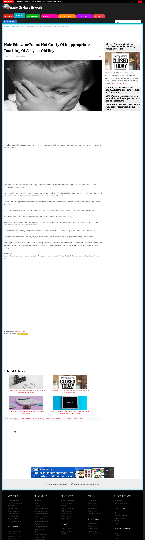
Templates (85, 17)
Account (11, 22)
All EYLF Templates (67, 480)
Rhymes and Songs (14, 516)
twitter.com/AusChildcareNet (58, 463)
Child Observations (67, 488)
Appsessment (122, 508)
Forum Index (92, 480)
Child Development (14, 490)
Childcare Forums (93, 485)
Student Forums (93, 488)
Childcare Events (66, 510)
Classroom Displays (40, 516)
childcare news (24, 333)
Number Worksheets (41, 493)
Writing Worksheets (40, 508)
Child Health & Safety (14, 501)
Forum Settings (119, 497)
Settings (119, 488)
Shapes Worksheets (40, 498)
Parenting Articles (13, 496)
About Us (29, 528)
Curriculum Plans (66, 493)
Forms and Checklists (68, 496)
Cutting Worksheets (40, 485)
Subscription (122, 475)
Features (117, 515)
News (20, 16)
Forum (100, 17)
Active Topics (92, 483)
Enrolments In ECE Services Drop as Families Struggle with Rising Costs (65, 392)
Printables (68, 17)
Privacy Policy (91, 528)
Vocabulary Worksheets (42, 501)
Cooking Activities (13, 518)
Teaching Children (13, 488)
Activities (50, 17)
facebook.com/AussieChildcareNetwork (87, 463)
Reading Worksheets (41, 506)
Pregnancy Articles (14, 498)
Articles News (92, 505)
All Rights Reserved (87, 534)
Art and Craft (12, 513)
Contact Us (115, 528)
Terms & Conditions (55, 528)
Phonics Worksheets (41, 503)
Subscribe (103, 528)
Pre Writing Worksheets (42, 488)
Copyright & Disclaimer (74, 528)
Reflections (64, 485)
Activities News (93, 508)
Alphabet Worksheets (41, 490)
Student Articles (13, 485)
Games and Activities (14, 510)
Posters (36, 483)
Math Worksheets (40, 511)
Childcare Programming (15, 483)
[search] (128, 23)
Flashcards (37, 480)
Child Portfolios (66, 490)
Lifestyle (63, 513)
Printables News (93, 510)
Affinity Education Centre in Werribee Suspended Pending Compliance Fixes (38, 1)
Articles (34, 17)
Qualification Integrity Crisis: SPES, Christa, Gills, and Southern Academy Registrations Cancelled (90, 393)
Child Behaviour (13, 493)
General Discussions (94, 493)
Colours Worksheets (40, 496)
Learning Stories (66, 483)
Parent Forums (92, 490)
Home (9, 17)
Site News (93, 498)
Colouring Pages (39, 519)
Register (117, 500)
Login (116, 503)
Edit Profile (118, 492)
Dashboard (118, 480)
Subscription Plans (121, 483)
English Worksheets (40, 514)
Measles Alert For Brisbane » (77, 397)
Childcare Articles (13, 480)
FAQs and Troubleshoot (68, 498)
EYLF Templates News (95, 513)
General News (92, 503)
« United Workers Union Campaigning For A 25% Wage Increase (42, 397)
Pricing (117, 518)
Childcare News (21, 331)
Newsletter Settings (121, 495)
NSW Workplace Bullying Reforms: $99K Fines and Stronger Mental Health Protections (17, 393)
